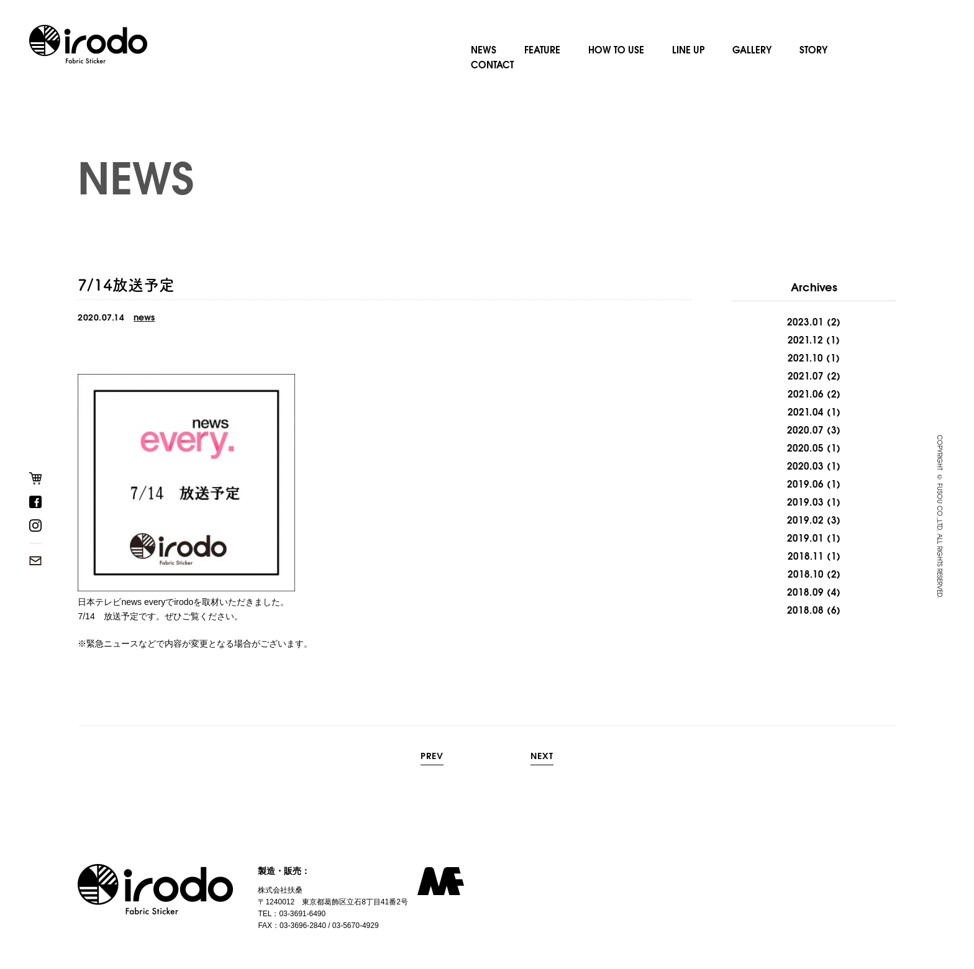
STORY (813, 49)
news (144, 317)
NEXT (541, 756)
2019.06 (805, 483)
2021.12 (805, 339)
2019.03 (805, 501)
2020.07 (805, 429)
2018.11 (806, 555)
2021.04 (806, 411)
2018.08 (805, 610)
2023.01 (805, 321)
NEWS (483, 49)
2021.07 (806, 375)
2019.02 (805, 519)
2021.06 (806, 393)
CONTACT (492, 64)
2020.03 (805, 465)
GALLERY (751, 49)
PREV (432, 756)
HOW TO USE (616, 49)
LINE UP (688, 49)
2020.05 (805, 447)
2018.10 (806, 573)
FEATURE (542, 49)
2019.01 (805, 537)
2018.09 (805, 592)
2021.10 (805, 357)
